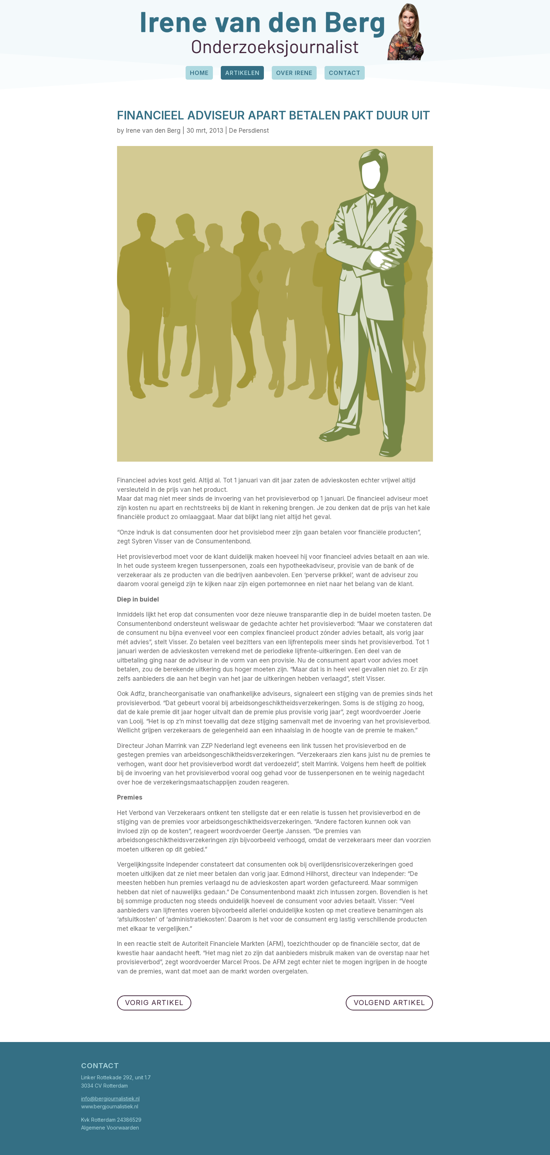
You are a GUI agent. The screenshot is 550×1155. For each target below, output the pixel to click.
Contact (344, 72)
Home (199, 72)
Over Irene (294, 72)
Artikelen (242, 72)
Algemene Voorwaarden (110, 1128)
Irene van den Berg (153, 130)
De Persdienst (249, 130)
